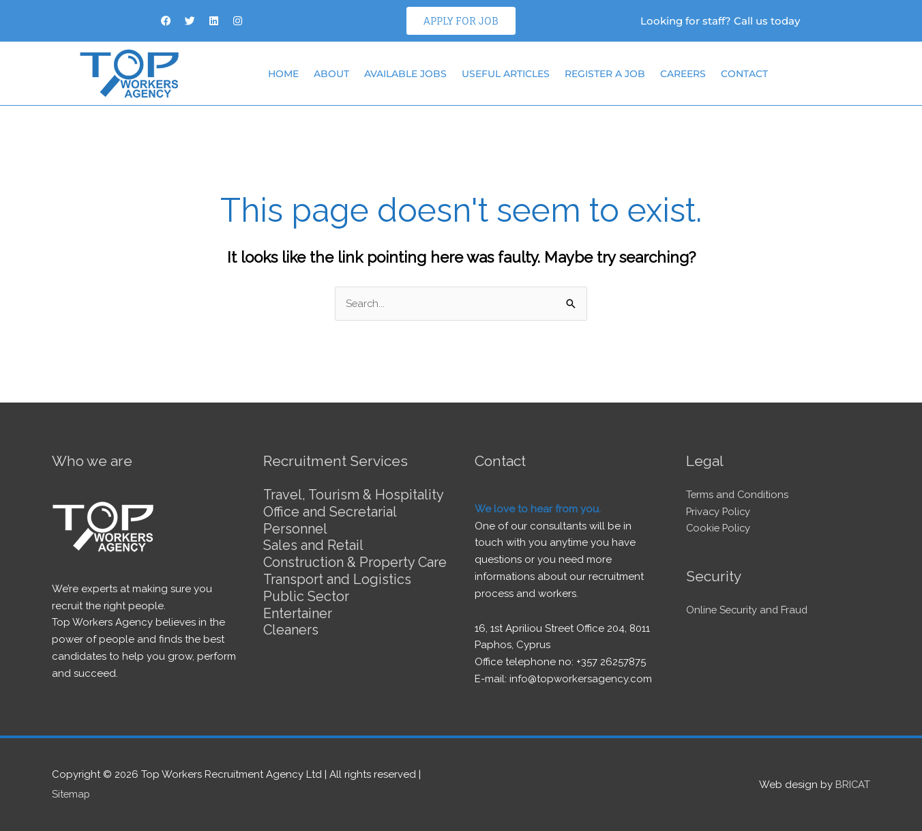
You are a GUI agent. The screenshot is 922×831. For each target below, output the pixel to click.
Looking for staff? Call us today (720, 20)
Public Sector (306, 609)
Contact (744, 74)
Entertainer (297, 625)
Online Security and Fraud (748, 610)
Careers (683, 74)
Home (283, 74)
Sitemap (71, 793)
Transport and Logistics (337, 593)
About (331, 74)
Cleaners (291, 642)
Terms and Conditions (738, 495)
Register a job (605, 74)
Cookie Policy (719, 529)
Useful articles (506, 74)
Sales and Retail (313, 544)
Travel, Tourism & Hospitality (355, 494)
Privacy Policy (719, 512)
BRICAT (852, 784)
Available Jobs (405, 74)
